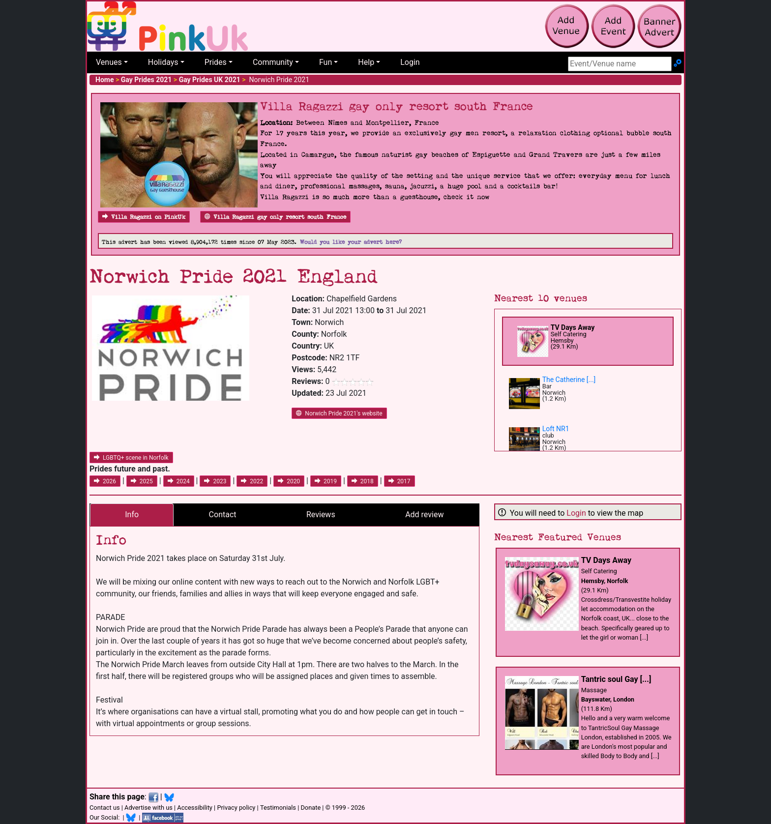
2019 (326, 481)
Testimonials (278, 807)
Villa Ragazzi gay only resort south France (275, 217)
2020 (289, 481)
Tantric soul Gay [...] (616, 679)
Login (409, 62)
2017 (399, 481)
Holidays (163, 62)
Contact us (104, 807)
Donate (310, 807)
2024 (179, 481)
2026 (105, 481)
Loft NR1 (555, 429)
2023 (215, 481)
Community (273, 62)
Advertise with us (148, 807)
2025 (142, 481)
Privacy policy (236, 807)
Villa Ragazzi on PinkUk (143, 217)
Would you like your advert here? (351, 242)
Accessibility (194, 807)
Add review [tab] (424, 514)
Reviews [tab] (320, 514)
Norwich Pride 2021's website (339, 413)
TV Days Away (573, 327)
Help (366, 62)
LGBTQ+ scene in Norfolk (131, 457)
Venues (109, 62)
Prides (216, 62)
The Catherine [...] (569, 379)
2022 (252, 481)
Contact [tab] (223, 514)
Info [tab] (132, 514)
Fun (325, 62)
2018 (363, 481)
